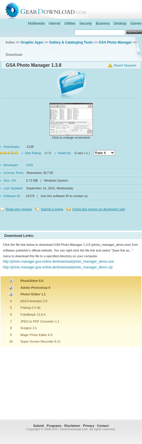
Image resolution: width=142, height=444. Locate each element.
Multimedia (36, 23)
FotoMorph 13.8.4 (32, 314)
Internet (55, 23)
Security (85, 23)
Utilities (69, 23)
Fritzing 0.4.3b (30, 307)
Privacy (88, 425)
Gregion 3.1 (28, 328)
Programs (54, 425)
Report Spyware (125, 65)
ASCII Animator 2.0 (33, 301)
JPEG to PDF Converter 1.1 (39, 321)
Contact (103, 425)
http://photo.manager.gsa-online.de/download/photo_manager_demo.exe (58, 262)
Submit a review (52, 209)
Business (103, 23)
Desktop (120, 23)
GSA (29, 165)
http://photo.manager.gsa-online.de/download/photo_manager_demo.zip (58, 267)
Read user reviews (19, 209)
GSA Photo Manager (115, 42)
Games (135, 23)
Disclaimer (72, 425)
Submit (38, 425)
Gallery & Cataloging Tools (71, 42)
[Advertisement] (71, 219)
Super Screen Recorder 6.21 (40, 341)
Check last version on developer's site (98, 209)
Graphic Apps (32, 42)
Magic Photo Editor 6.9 (36, 335)
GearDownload (76, 9)
